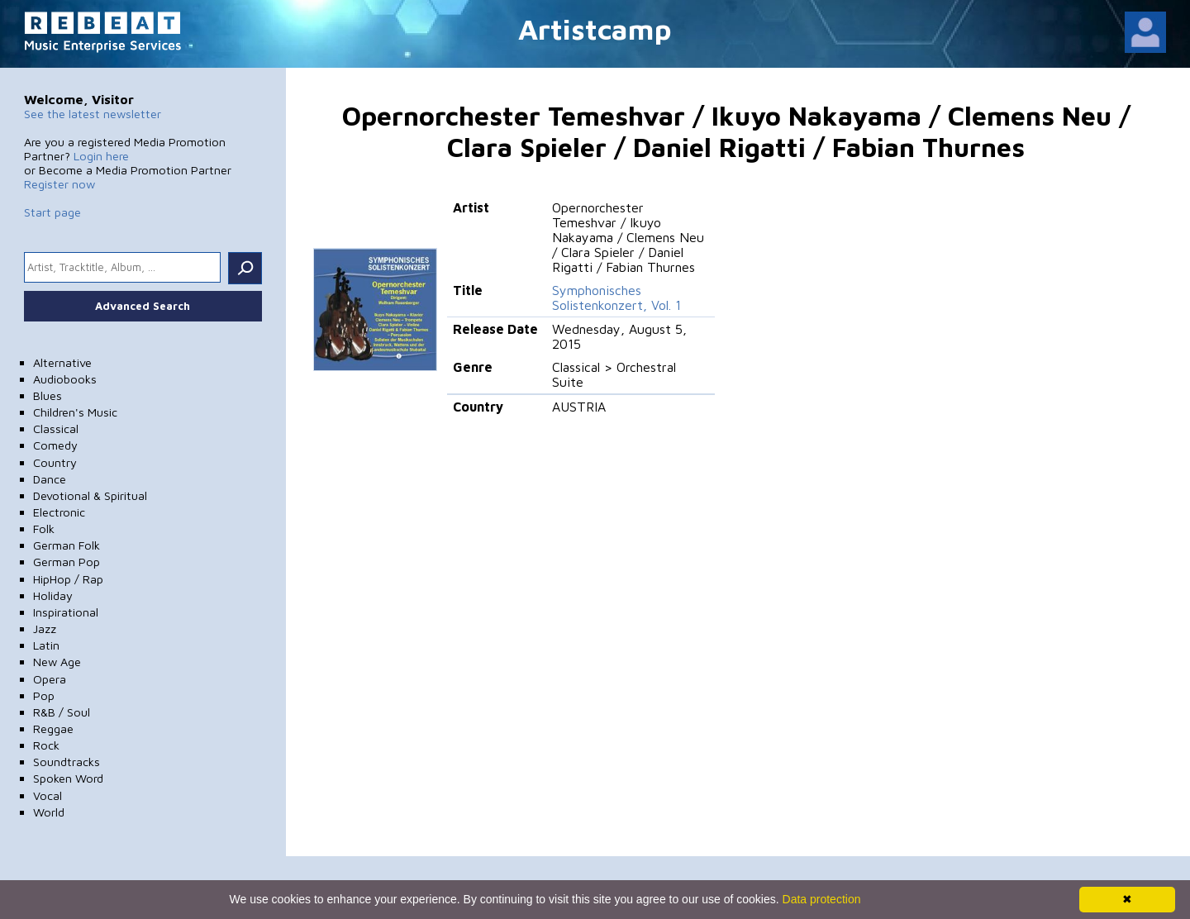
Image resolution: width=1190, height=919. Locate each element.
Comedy (55, 445)
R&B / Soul (61, 712)
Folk (44, 528)
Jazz (44, 628)
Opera (49, 679)
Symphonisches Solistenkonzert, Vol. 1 (616, 297)
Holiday (53, 595)
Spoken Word (68, 778)
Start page (52, 212)
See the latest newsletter (92, 114)
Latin (46, 645)
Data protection (822, 899)
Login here (101, 156)
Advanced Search (142, 305)
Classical (56, 428)
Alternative (62, 362)
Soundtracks (66, 762)
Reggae (53, 728)
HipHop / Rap (68, 579)
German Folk (66, 545)
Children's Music (75, 412)
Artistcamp (595, 28)
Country (55, 462)
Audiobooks (65, 379)
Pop (44, 695)
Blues (47, 395)
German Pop (66, 562)
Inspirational (65, 612)
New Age (57, 662)
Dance (49, 479)
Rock (46, 745)
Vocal (47, 795)
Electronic (59, 512)
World (48, 812)
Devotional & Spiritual (90, 495)
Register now (59, 184)
